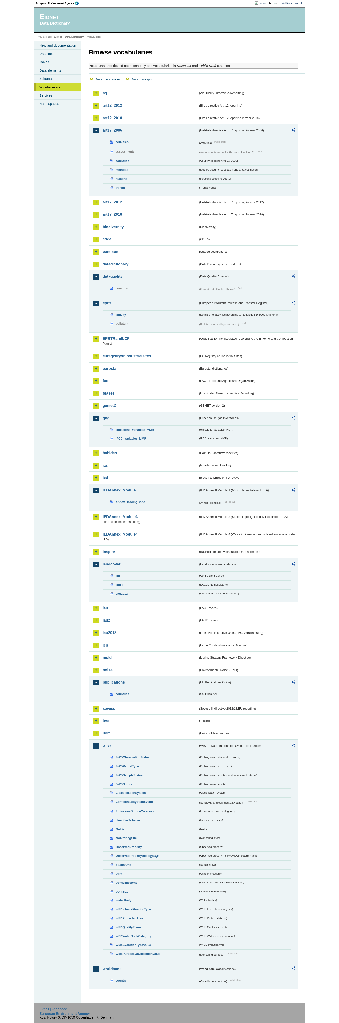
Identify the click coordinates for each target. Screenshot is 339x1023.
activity (121, 315)
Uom (119, 873)
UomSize (122, 891)
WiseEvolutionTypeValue (133, 945)
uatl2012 (122, 593)
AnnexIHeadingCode (130, 502)
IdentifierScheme (128, 820)
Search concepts (142, 79)
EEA (59, 3)
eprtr (107, 303)
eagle (119, 584)
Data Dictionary (74, 36)
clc (118, 576)
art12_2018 (112, 118)
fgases (109, 393)
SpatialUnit (123, 864)
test (106, 721)
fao (105, 381)
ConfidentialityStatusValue (134, 802)
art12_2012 (112, 105)
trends (120, 188)
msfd (107, 658)
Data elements (50, 70)
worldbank (112, 969)
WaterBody (123, 900)
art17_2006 (112, 130)
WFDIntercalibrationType (133, 909)
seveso (109, 708)
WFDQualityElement (130, 927)
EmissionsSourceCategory (135, 811)
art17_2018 (112, 214)
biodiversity (113, 227)
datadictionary (115, 264)
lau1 (106, 608)
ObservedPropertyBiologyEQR (137, 856)
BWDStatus (124, 784)
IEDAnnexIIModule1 (120, 490)
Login (262, 3)
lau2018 (110, 633)
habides (110, 453)
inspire (109, 552)
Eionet (58, 36)
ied (105, 478)
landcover (112, 564)
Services (45, 95)
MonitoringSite (126, 838)
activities (122, 142)
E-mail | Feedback (53, 1009)
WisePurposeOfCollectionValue (138, 954)
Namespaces (49, 104)
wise (107, 746)
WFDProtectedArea (129, 918)
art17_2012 (112, 202)
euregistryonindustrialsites (127, 356)
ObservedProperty (129, 847)
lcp (105, 645)
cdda (107, 239)
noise (108, 670)
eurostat (110, 369)
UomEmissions (126, 882)
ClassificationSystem (131, 793)
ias (105, 465)
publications (114, 682)
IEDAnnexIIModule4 (120, 534)
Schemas (46, 79)
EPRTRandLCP (116, 339)
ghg (106, 418)
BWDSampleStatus (129, 775)
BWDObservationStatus (132, 757)
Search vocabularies (108, 79)
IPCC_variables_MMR (131, 438)
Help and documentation (57, 45)
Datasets (46, 54)
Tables (44, 62)
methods (122, 170)
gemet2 (109, 406)
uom (107, 733)
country (121, 980)
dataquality (112, 276)
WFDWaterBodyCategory (133, 936)
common (110, 252)
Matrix (120, 829)
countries (122, 161)
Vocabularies (49, 87)
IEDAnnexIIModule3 (120, 517)
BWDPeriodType (127, 766)
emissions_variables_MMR (135, 430)
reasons (121, 179)
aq (105, 93)
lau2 (106, 620)
